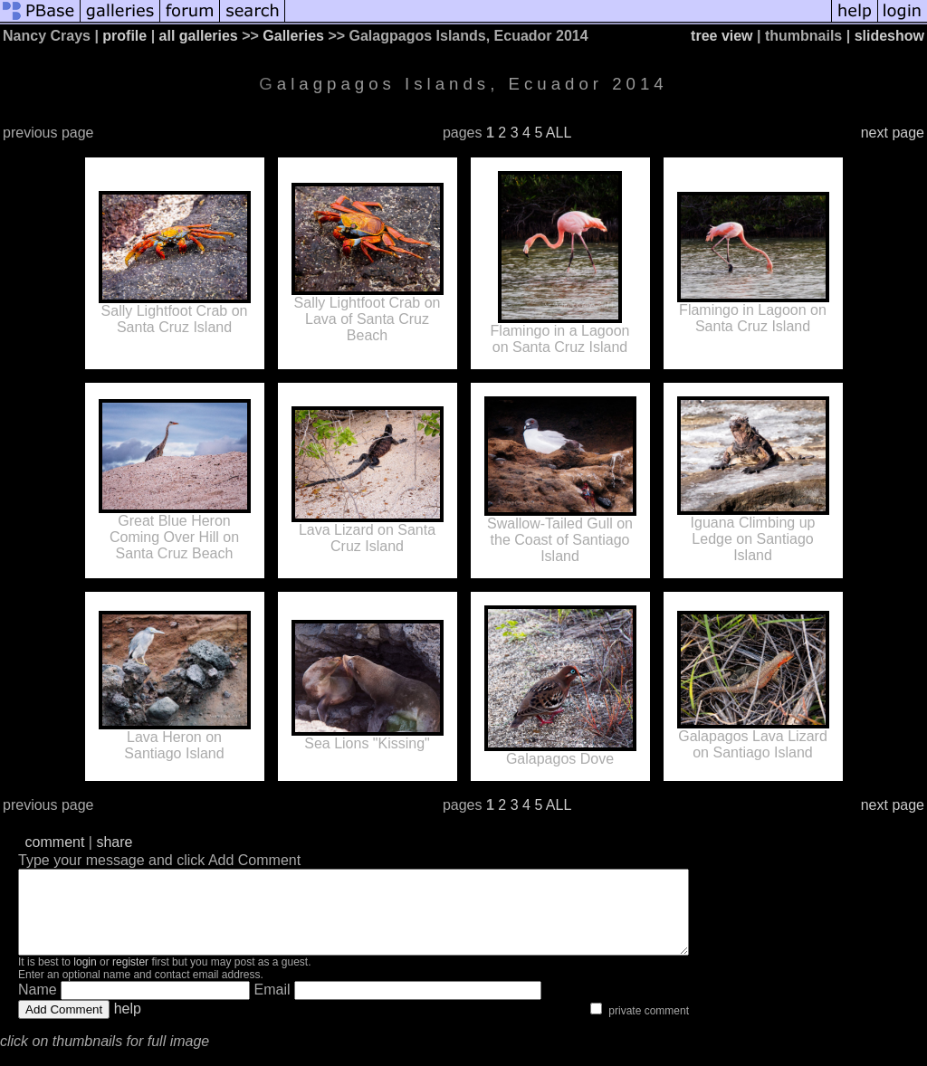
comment (55, 842)
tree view (721, 35)
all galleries (198, 35)
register (130, 978)
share (114, 842)
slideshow (889, 35)
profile (124, 35)
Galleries (293, 35)
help (127, 1025)
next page (892, 132)
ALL (558, 132)
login (84, 978)
